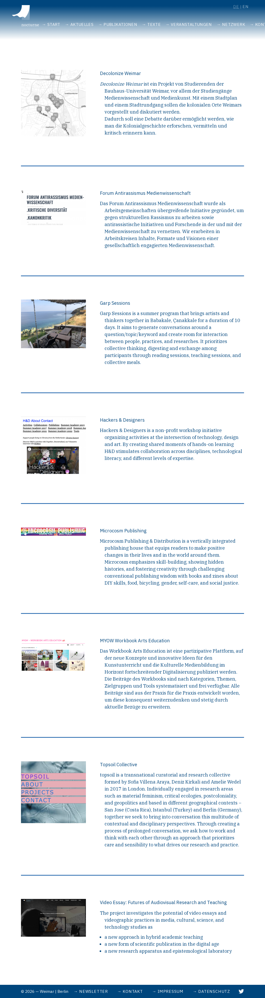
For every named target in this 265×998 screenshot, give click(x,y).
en (245, 6)
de (236, 6)
